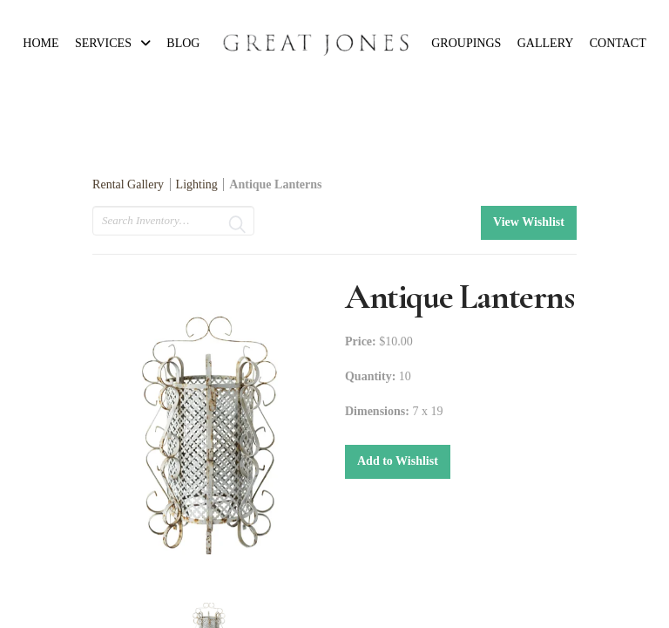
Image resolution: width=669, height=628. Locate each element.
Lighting (197, 184)
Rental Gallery (128, 184)
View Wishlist (528, 222)
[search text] (173, 221)
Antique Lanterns (275, 184)
